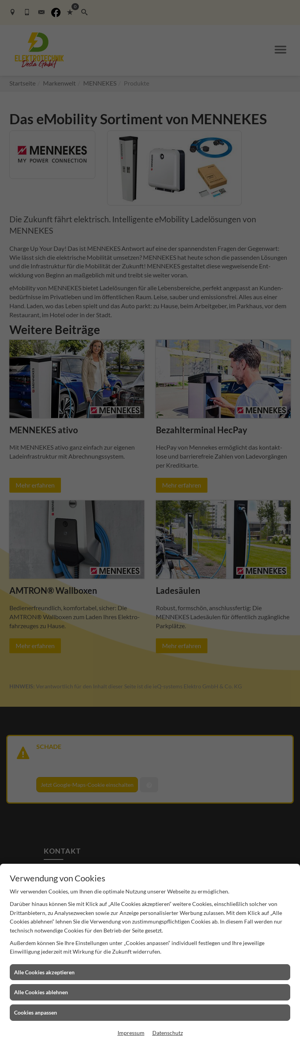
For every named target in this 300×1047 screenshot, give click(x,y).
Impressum (131, 1032)
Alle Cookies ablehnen (41, 992)
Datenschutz (167, 1032)
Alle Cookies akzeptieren (44, 972)
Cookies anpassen (35, 1012)
